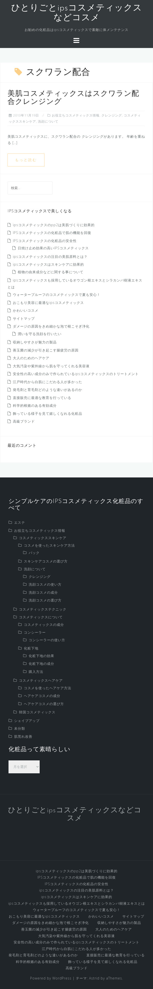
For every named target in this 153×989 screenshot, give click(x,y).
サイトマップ (24, 318)
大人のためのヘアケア (31, 358)
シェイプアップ (27, 720)
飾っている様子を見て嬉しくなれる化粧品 (47, 413)
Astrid (94, 978)
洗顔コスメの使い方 (45, 584)
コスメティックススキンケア (42, 537)
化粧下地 (31, 648)
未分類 (19, 728)
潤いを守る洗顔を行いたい (40, 333)
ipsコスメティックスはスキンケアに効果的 (48, 264)
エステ (19, 522)
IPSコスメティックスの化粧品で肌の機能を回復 (52, 232)
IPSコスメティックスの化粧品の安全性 (45, 240)
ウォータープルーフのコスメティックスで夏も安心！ (56, 294)
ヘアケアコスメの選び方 (44, 703)
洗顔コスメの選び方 (45, 600)
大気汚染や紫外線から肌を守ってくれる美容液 (51, 366)
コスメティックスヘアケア (41, 680)
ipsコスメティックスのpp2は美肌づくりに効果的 (54, 225)
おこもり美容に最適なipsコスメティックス (48, 302)
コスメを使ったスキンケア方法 (49, 545)
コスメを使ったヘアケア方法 (47, 688)
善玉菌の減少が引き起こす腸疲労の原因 (46, 350)
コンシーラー (35, 632)
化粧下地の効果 (41, 655)
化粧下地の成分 (41, 663)
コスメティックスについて (41, 617)
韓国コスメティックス (37, 712)
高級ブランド (24, 421)
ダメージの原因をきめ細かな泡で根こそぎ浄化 (51, 326)
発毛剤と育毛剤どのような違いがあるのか (47, 389)
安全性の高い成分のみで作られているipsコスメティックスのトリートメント (76, 373)
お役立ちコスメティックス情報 (75, 115)
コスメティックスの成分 (44, 624)
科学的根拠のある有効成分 (35, 405)
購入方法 (36, 671)
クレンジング (111, 115)
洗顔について (48, 121)
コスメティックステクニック (42, 609)
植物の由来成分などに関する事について (50, 272)
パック (34, 552)
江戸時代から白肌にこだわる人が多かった (47, 381)
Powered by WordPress (51, 978)
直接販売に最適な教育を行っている (42, 397)
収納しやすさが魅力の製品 (35, 342)
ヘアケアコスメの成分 (42, 695)
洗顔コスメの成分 (43, 592)
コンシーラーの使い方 (47, 640)
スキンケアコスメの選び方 (46, 561)
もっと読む (26, 159)
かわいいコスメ (25, 310)
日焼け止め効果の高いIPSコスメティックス (53, 248)
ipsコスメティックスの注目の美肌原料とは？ (50, 256)
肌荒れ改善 (23, 736)
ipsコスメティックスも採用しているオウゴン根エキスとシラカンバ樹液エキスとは (76, 903)
